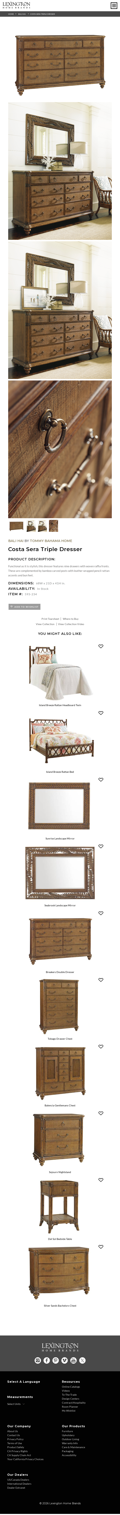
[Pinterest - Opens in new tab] (55, 1361)
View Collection (45, 624)
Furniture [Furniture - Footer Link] (67, 1432)
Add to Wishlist (26, 606)
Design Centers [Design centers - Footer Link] (70, 1399)
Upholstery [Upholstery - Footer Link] (68, 1436)
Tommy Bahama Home (51, 541)
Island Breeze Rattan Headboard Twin (60, 705)
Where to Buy (71, 618)
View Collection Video (71, 624)
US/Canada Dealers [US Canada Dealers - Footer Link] (18, 1480)
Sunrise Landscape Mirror (60, 839)
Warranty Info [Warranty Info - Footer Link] (70, 1444)
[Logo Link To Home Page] (16, 7)
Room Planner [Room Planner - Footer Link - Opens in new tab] (70, 1407)
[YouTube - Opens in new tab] (73, 1361)
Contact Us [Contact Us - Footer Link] (13, 1436)
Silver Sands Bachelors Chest (60, 1306)
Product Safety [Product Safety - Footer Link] (15, 1448)
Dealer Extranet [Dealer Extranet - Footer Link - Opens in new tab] (16, 1488)
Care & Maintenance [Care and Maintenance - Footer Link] (73, 1448)
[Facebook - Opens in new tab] (47, 1361)
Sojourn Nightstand (60, 1173)
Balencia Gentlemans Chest (60, 1106)
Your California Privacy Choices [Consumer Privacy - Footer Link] (25, 1460)
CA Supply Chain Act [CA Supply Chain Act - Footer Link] (19, 1456)
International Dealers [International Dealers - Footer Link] (19, 1484)
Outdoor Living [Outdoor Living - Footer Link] (70, 1440)
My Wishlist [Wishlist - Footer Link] (68, 1411)
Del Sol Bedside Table (60, 1240)
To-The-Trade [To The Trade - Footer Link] (69, 1395)
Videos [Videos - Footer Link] (66, 1391)
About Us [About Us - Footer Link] (12, 1432)
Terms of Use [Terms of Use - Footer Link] (14, 1444)
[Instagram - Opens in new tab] (38, 1361)
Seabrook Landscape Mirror (60, 905)
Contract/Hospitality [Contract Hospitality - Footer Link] (74, 1403)
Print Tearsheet (50, 618)
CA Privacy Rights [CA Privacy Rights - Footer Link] (17, 1452)
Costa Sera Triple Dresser (42, 14)
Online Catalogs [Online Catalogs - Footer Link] (71, 1387)
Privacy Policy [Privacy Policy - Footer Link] (15, 1440)
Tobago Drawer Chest (60, 1039)
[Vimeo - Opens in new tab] (64, 1361)
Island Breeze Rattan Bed (60, 772)
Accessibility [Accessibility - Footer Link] (69, 1456)
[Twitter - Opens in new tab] (82, 1361)
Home (11, 14)
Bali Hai (22, 14)
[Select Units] (16, 1405)
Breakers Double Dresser (60, 972)
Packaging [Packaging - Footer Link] (67, 1452)
